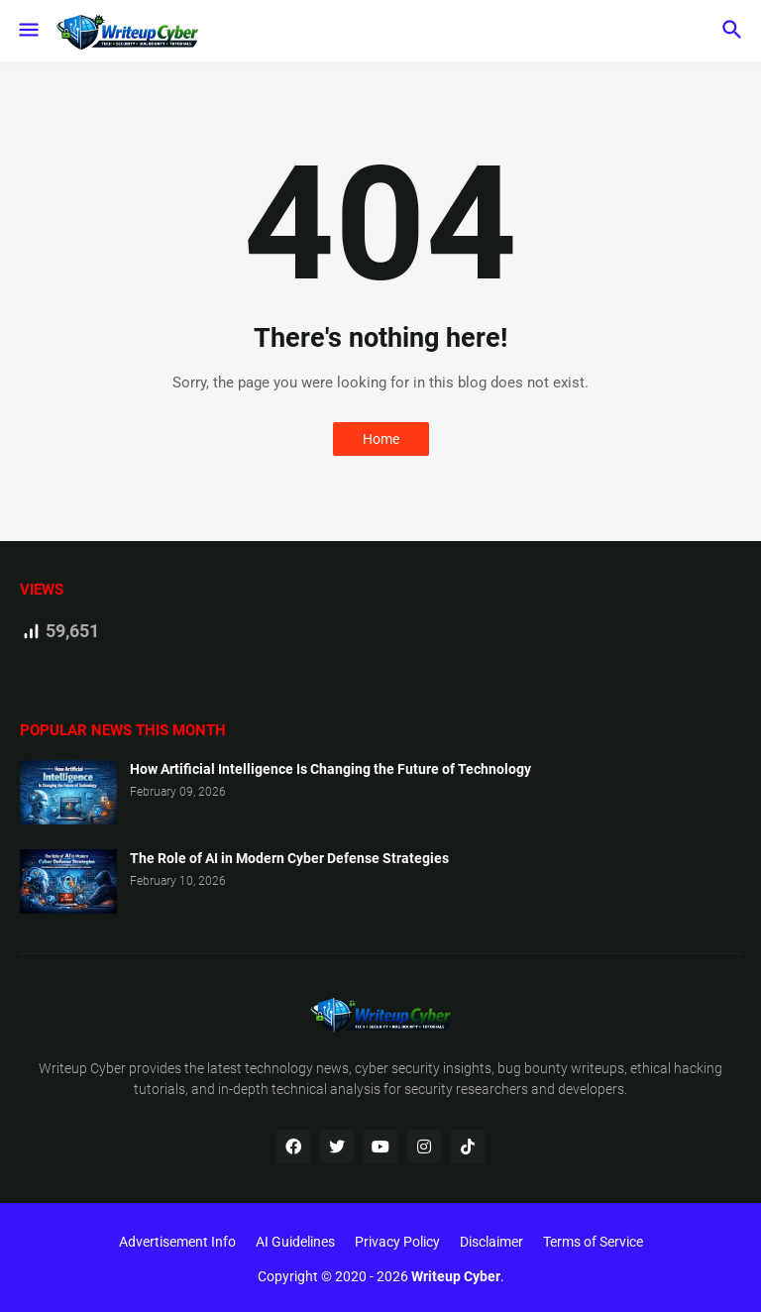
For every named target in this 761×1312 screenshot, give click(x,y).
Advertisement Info (177, 1242)
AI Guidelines (295, 1242)
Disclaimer (491, 1242)
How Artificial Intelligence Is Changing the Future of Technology (330, 769)
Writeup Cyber (82, 1068)
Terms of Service (593, 1242)
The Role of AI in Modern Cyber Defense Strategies (289, 858)
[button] (27, 31)
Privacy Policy (397, 1242)
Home (381, 439)
